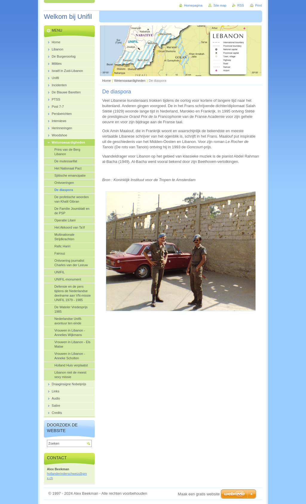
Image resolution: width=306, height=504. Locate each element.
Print (258, 5)
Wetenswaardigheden (130, 80)
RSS (240, 5)
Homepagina (193, 5)
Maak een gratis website (199, 494)
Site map (219, 5)
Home (106, 80)
